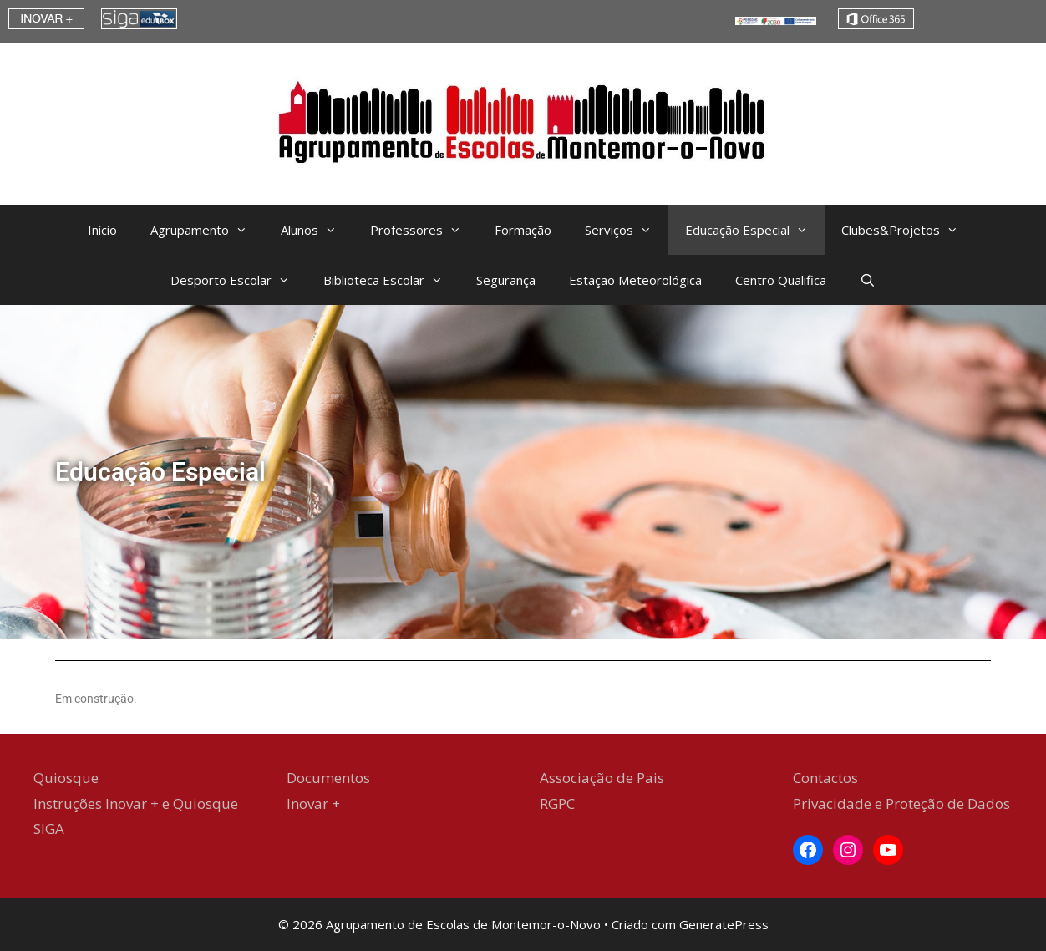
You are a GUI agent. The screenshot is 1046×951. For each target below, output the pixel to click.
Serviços (626, 230)
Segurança (506, 280)
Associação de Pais (602, 777)
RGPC (557, 803)
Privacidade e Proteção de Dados (901, 803)
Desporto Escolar (238, 280)
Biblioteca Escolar (391, 280)
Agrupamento (207, 230)
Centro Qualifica (780, 280)
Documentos (328, 777)
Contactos (825, 777)
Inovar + (313, 803)
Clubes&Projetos (908, 230)
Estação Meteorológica (635, 280)
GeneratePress (724, 924)
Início (102, 229)
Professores (424, 230)
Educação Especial (755, 230)
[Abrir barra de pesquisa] (867, 280)
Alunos (317, 230)
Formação (523, 229)
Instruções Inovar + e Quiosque (135, 803)
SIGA (48, 828)
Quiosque (66, 777)
